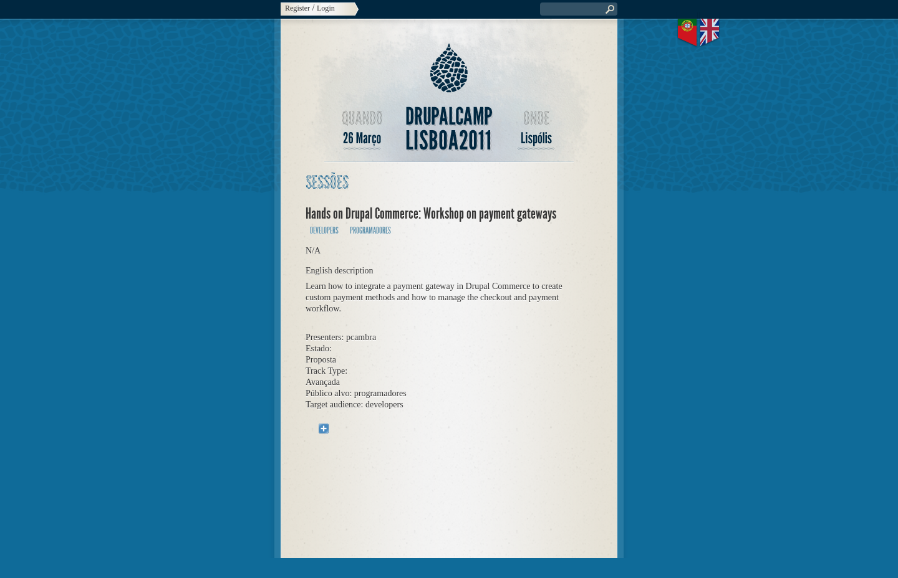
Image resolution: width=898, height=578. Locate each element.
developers (324, 230)
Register (297, 8)
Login (326, 8)
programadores (370, 230)
